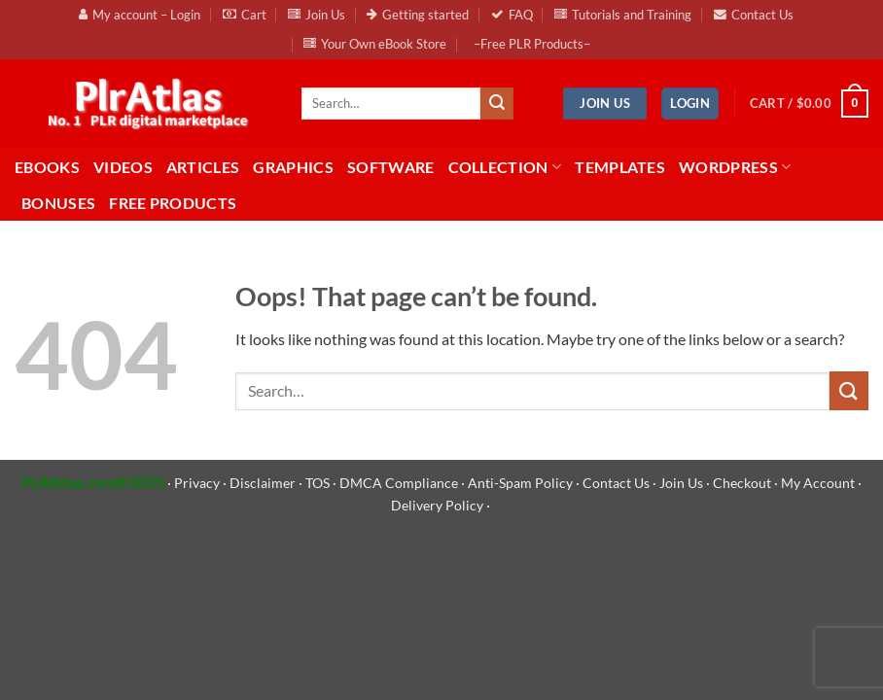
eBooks (47, 167)
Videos (123, 167)
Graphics (293, 167)
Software (391, 167)
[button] (690, 104)
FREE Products (172, 202)
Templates (620, 167)
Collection (505, 167)
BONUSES (58, 202)
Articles (203, 167)
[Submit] (496, 104)
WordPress (735, 167)
